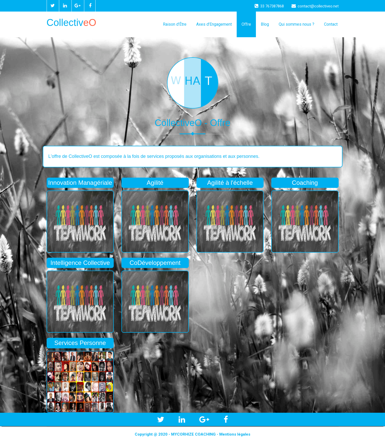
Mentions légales (234, 434)
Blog (265, 24)
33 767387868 (269, 6)
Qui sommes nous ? (296, 24)
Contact (331, 24)
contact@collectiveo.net (315, 6)
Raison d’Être (174, 24)
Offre (246, 24)
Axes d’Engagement (214, 24)
